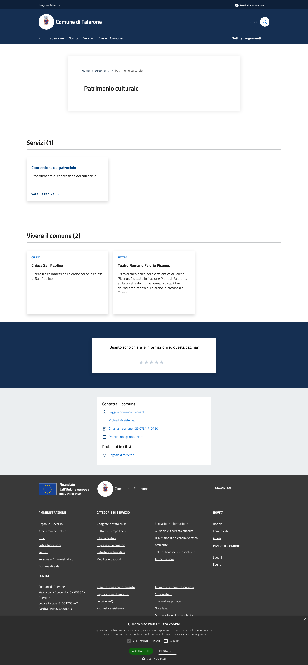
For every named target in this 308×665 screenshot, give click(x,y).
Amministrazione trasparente (174, 587)
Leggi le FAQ (105, 601)
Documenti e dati (49, 566)
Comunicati (220, 531)
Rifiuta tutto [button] (167, 650)
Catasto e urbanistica (111, 552)
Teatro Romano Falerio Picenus (144, 265)
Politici (43, 552)
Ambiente (161, 544)
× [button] (304, 619)
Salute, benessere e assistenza (175, 552)
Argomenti (102, 70)
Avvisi (217, 538)
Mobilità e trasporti (109, 559)
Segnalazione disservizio (113, 594)
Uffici (41, 538)
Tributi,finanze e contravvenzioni (177, 537)
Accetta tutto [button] (141, 650)
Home (86, 70)
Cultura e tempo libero (111, 531)
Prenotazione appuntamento (116, 587)
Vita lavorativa (106, 538)
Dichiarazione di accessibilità (174, 615)
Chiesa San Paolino (47, 265)
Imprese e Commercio (111, 545)
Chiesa (35, 257)
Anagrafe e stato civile (111, 523)
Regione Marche (49, 5)
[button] (129, 641)
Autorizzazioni (164, 559)
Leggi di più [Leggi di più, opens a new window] (201, 634)
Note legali (162, 608)
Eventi (217, 564)
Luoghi (217, 557)
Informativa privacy (168, 601)
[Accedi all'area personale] (250, 5)
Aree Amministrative (52, 531)
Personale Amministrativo (55, 559)
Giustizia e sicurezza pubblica (174, 530)
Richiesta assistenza (110, 608)
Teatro (122, 257)
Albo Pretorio (163, 594)
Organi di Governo (50, 523)
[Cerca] (265, 22)
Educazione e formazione (171, 523)
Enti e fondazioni (49, 545)
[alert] (154, 640)
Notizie (217, 523)
